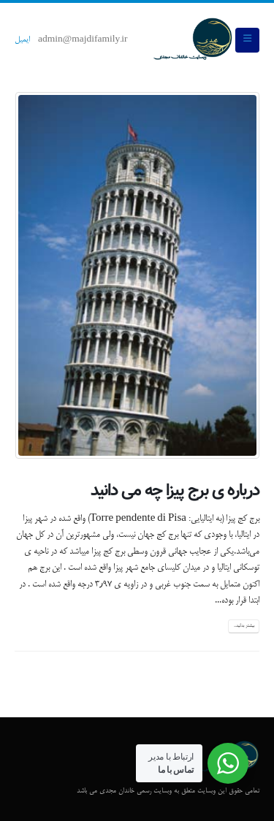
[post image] (137, 275)
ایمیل (22, 40)
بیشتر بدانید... (244, 626)
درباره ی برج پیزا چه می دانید (175, 491)
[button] (247, 40)
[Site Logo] (193, 40)
